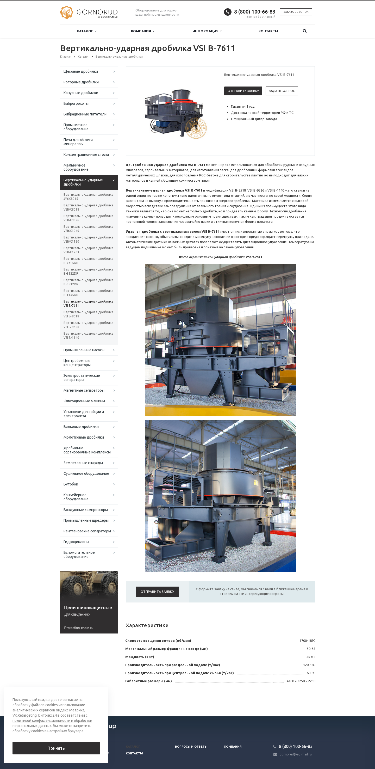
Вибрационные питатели (85, 114)
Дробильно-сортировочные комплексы (87, 450)
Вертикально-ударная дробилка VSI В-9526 (88, 325)
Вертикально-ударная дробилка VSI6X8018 (88, 207)
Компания (142, 31)
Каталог (86, 31)
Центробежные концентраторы (77, 363)
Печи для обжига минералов (78, 142)
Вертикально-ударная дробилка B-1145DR (88, 293)
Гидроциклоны (76, 542)
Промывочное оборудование (76, 127)
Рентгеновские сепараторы (87, 531)
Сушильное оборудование (86, 473)
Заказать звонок (296, 11)
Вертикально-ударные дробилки (83, 182)
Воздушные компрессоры (86, 510)
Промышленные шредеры (86, 520)
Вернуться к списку (76, 699)
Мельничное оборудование (76, 167)
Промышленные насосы (84, 350)
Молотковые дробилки (84, 437)
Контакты (268, 31)
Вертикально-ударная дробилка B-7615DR (88, 260)
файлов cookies (44, 705)
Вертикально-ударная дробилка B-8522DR (88, 271)
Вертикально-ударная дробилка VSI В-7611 (88, 303)
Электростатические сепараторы (82, 377)
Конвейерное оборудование (76, 497)
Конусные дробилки (81, 93)
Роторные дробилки (81, 82)
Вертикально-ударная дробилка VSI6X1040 (88, 228)
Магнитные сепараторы (84, 390)
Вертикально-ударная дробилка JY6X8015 (88, 196)
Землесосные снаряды (83, 463)
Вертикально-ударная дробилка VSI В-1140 (88, 335)
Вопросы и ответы (191, 746)
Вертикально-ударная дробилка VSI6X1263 (88, 250)
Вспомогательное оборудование (79, 554)
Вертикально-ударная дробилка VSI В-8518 (88, 314)
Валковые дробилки (81, 427)
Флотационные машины (84, 401)
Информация (207, 31)
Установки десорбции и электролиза (84, 414)
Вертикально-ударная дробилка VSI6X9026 (88, 218)
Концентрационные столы (86, 154)
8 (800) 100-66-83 (254, 12)
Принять (56, 748)
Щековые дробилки (81, 71)
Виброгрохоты (76, 103)
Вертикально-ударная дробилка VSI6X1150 (88, 239)
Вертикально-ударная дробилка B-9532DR (88, 282)
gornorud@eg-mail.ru (296, 754)
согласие (70, 700)
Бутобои (71, 484)
